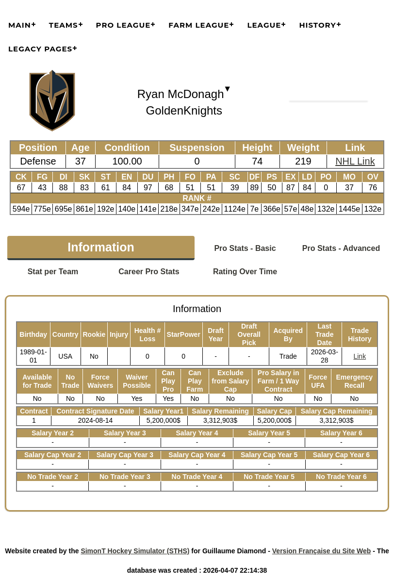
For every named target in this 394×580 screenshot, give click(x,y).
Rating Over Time (245, 271)
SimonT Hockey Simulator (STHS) (135, 551)
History (317, 25)
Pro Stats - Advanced (341, 248)
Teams (63, 25)
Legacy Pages (40, 48)
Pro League (123, 25)
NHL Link (355, 161)
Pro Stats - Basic (245, 248)
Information (100, 247)
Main (19, 25)
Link (359, 356)
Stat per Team (53, 271)
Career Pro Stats (148, 271)
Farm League (198, 25)
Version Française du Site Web (321, 551)
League (264, 25)
